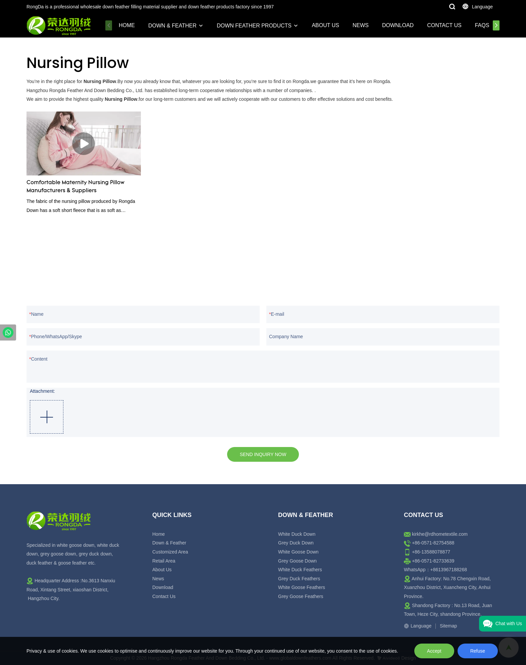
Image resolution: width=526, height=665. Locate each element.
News (361, 25)
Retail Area (163, 561)
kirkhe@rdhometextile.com (440, 534)
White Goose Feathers (301, 587)
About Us (325, 25)
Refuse (477, 651)
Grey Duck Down (296, 542)
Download (398, 25)
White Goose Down (298, 552)
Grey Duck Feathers (299, 578)
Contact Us (444, 25)
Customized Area (170, 552)
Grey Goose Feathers (300, 596)
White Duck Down (296, 534)
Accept (434, 651)
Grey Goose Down (297, 561)
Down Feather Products (254, 25)
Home (127, 25)
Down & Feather (172, 25)
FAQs (482, 25)
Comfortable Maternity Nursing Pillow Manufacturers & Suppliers (75, 187)
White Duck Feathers (300, 569)
